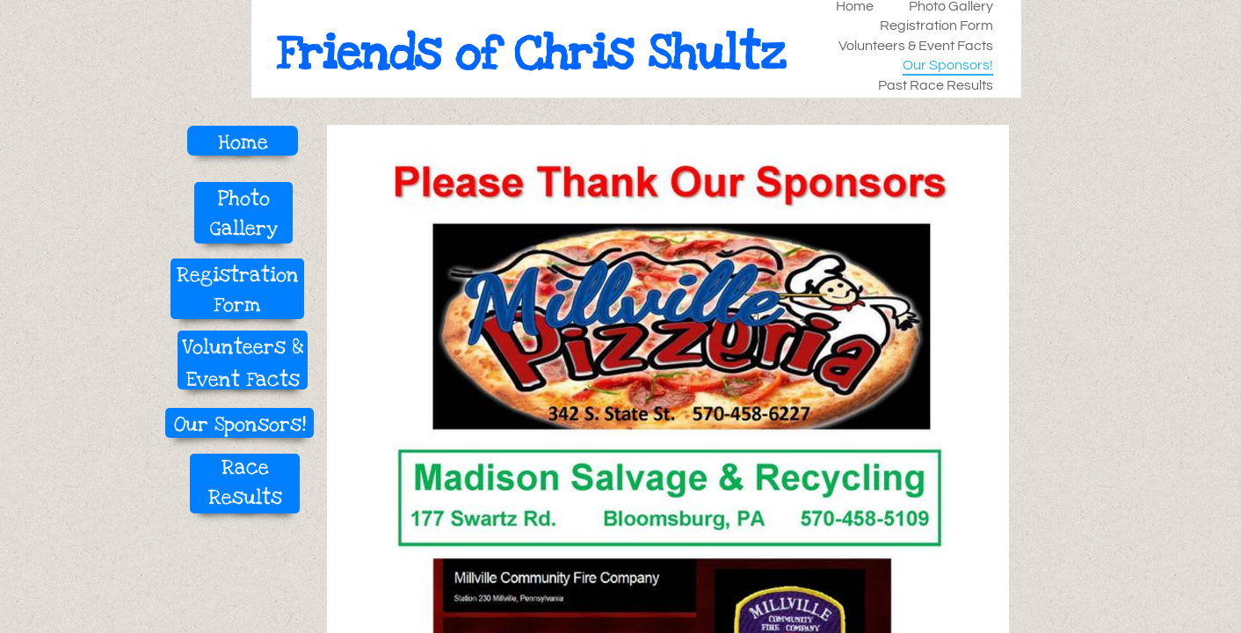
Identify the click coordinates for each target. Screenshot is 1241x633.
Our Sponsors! (948, 65)
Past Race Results (935, 85)
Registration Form (936, 25)
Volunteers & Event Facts (915, 46)
